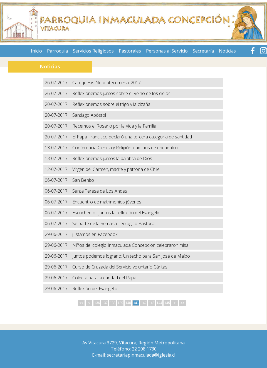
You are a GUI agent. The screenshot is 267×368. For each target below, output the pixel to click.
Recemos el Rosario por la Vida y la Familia (114, 126)
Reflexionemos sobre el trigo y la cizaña (111, 104)
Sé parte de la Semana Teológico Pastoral (113, 223)
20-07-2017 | (58, 104)
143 (151, 303)
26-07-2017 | (58, 82)
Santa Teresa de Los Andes (99, 191)
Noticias (227, 51)
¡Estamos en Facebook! (95, 234)
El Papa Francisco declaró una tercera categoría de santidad (132, 137)
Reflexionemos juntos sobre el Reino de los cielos (121, 93)
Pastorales (130, 51)
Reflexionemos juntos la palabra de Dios (112, 158)
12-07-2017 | (58, 169)
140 (128, 303)
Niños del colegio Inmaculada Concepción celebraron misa (130, 245)
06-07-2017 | (58, 180)
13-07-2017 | (58, 148)
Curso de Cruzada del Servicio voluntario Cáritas (119, 267)
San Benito (83, 180)
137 (105, 303)
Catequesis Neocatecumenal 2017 (106, 82)
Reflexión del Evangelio (94, 288)
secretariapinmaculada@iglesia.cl (141, 355)
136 (97, 303)
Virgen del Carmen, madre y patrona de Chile (116, 169)
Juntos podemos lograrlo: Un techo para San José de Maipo (131, 256)
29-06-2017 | (58, 234)
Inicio (36, 51)
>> (182, 303)
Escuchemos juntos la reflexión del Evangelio (116, 213)
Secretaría (203, 51)
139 (120, 303)
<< (81, 303)
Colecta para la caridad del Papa (104, 278)
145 (167, 303)
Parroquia (57, 51)
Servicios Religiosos (93, 51)
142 (144, 303)
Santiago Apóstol (89, 115)
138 (112, 303)
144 (159, 303)
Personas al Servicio (167, 51)
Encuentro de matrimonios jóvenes (106, 202)
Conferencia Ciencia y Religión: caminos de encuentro (125, 148)
